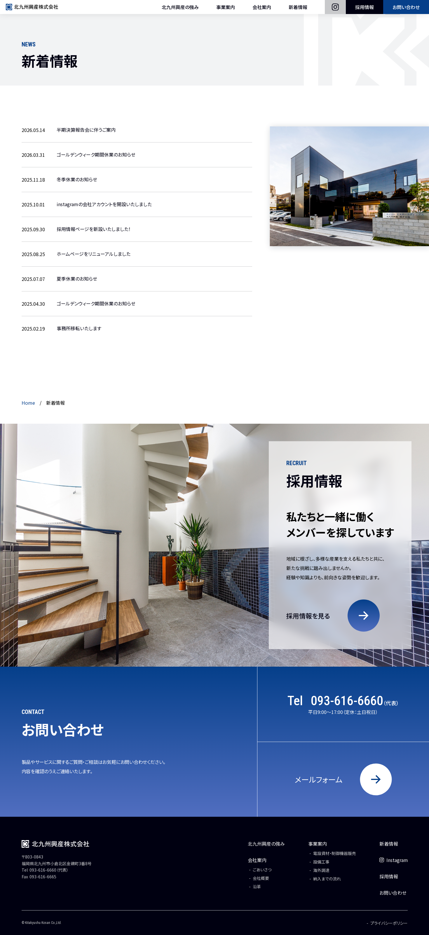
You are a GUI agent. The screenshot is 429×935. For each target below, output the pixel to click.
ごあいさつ (261, 870)
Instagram (393, 859)
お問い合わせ (406, 10)
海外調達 (321, 870)
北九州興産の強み (180, 10)
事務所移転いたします (79, 328)
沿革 (256, 886)
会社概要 (260, 878)
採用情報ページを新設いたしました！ (94, 229)
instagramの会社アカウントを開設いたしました (104, 204)
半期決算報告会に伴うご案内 (86, 129)
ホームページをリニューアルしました (93, 254)
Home (28, 402)
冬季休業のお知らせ (77, 179)
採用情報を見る (308, 615)
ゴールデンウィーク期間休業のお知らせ (96, 154)
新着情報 (298, 10)
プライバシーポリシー (389, 923)
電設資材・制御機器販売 (334, 853)
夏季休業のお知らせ (77, 278)
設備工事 (321, 862)
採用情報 (364, 10)
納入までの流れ (327, 879)
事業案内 (225, 10)
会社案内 (261, 10)
